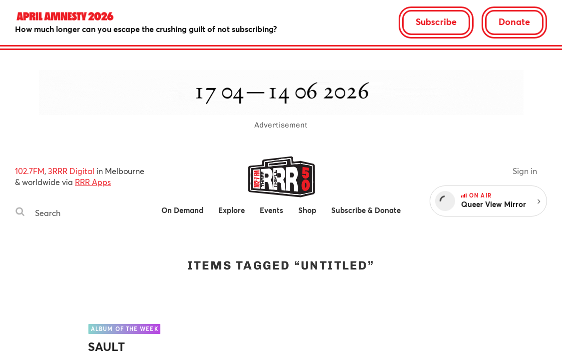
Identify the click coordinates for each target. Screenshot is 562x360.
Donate (514, 22)
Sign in (525, 171)
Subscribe (436, 22)
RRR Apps (93, 181)
